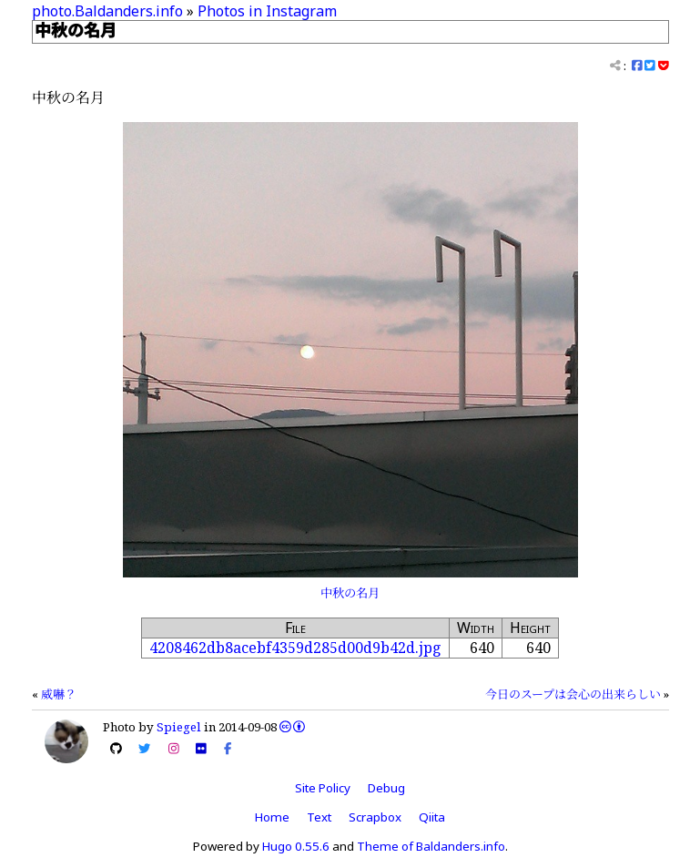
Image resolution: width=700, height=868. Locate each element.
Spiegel (179, 727)
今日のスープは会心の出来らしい (573, 694)
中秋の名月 (350, 593)
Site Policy (322, 788)
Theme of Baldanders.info (431, 846)
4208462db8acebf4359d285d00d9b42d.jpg (295, 648)
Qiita (432, 817)
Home (272, 817)
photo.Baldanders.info (107, 11)
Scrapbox (375, 817)
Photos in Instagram (267, 11)
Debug (386, 788)
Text (319, 817)
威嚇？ (58, 694)
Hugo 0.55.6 (296, 846)
